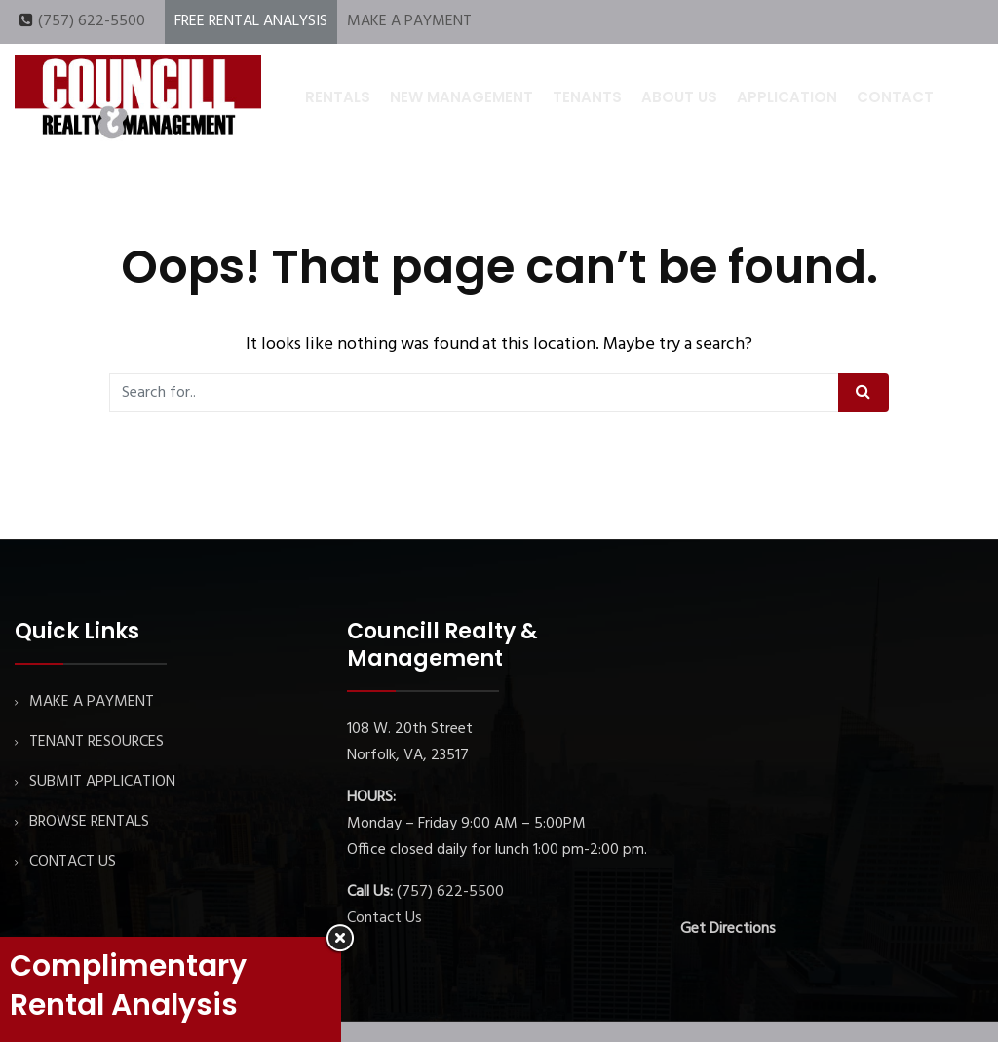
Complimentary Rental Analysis (128, 985)
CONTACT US (72, 861)
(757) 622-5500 (91, 21)
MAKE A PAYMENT (409, 21)
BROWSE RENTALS (89, 821)
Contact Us (384, 918)
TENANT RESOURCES (96, 741)
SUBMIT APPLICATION (102, 781)
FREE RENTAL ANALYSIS (250, 21)
